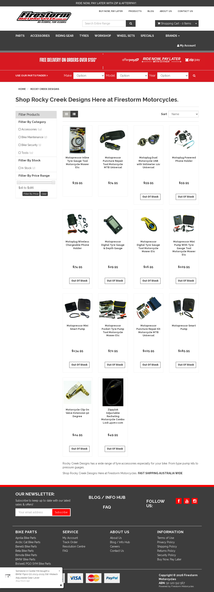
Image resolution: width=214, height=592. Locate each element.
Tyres (84, 35)
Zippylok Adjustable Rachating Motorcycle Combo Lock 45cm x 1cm (112, 416)
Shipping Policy (167, 546)
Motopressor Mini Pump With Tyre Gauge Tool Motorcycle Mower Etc (183, 248)
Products (135, 11)
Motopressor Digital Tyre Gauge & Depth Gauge (112, 245)
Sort (163, 114)
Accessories (40, 35)
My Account (70, 537)
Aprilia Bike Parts (25, 537)
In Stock (28, 168)
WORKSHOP (103, 35)
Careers (115, 546)
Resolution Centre (74, 546)
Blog (150, 11)
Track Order (70, 542)
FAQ (65, 550)
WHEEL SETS (126, 35)
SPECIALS (147, 35)
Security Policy (166, 555)
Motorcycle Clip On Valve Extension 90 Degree (77, 413)
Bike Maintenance (34, 137)
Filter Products (29, 114)
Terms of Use (165, 537)
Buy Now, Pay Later (111, 11)
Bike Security (31, 145)
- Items (174, 23)
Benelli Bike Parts (26, 546)
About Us (166, 11)
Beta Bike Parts (24, 550)
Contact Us (185, 11)
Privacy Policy (166, 542)
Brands (173, 35)
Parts (20, 35)
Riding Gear (65, 35)
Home (22, 89)
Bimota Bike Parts (26, 555)
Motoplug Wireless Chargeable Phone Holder (77, 245)
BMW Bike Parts (25, 559)
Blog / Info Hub (120, 542)
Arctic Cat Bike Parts (27, 542)
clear (44, 193)
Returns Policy (166, 550)
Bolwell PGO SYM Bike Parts (33, 563)
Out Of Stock (150, 196)
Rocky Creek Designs (44, 89)
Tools (27, 152)
